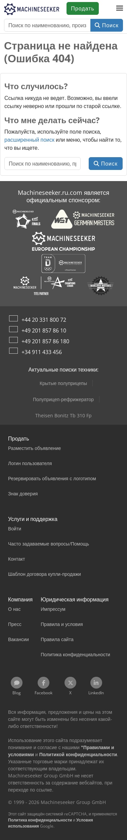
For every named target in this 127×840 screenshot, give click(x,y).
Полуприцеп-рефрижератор (63, 399)
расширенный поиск (29, 139)
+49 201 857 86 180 (45, 341)
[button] (119, 8)
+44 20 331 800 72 (44, 319)
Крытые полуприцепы (63, 383)
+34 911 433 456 (42, 352)
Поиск (107, 25)
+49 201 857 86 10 (44, 330)
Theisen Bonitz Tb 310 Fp (63, 415)
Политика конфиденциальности (40, 820)
